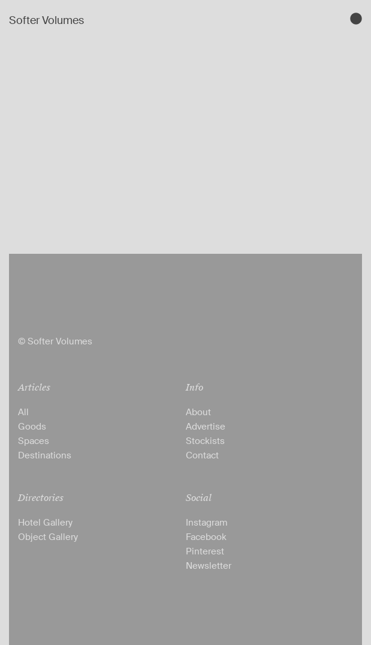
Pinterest (205, 551)
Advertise (205, 427)
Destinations (44, 455)
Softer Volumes (46, 20)
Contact (202, 455)
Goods (32, 427)
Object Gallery (48, 537)
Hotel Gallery (45, 523)
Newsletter (208, 566)
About (198, 412)
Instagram (206, 523)
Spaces (33, 441)
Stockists (205, 441)
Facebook (206, 537)
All (23, 412)
